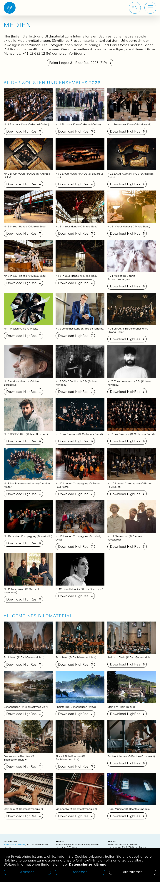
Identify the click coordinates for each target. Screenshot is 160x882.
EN (134, 7)
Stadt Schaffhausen (14, 844)
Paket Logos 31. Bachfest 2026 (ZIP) (78, 63)
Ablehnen (27, 872)
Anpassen (80, 872)
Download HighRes (21, 131)
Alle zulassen (133, 872)
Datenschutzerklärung (87, 864)
